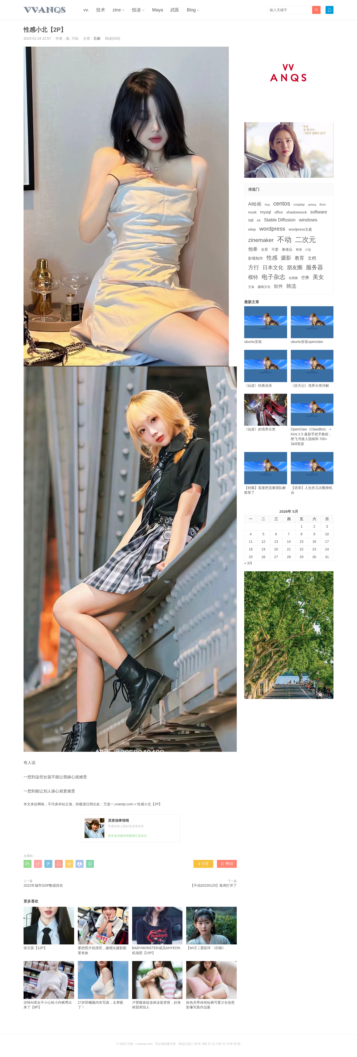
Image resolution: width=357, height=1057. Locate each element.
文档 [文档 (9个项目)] (312, 258)
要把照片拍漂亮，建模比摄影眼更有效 (103, 931)
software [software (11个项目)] (318, 212)
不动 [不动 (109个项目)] (284, 239)
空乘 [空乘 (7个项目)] (305, 277)
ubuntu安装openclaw (312, 325)
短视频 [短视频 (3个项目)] (293, 278)
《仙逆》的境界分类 (265, 412)
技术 (100, 9)
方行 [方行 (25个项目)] (253, 267)
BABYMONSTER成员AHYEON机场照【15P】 (157, 931)
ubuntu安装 (265, 325)
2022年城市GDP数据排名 (43, 885)
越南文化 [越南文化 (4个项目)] (264, 287)
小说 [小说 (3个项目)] (308, 249)
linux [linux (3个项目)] (323, 204)
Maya (157, 9)
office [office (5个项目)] (278, 212)
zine (117, 9)
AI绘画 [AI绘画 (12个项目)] (254, 204)
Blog (191, 9)
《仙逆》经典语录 (265, 368)
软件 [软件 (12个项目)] (278, 286)
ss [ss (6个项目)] (259, 220)
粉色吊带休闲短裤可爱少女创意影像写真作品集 (211, 985)
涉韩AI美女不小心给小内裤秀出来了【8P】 (49, 985)
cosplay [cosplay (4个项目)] (299, 204)
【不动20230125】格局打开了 (213, 885)
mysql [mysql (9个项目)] (265, 212)
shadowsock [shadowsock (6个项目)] (296, 212)
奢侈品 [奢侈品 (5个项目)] (287, 249)
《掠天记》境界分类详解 (312, 368)
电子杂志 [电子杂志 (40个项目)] (273, 276)
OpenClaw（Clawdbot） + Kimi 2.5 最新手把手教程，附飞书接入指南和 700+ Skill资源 (312, 420)
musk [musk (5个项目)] (252, 212)
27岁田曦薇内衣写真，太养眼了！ (103, 985)
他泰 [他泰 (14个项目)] (253, 249)
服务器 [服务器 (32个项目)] (314, 267)
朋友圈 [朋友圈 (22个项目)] (294, 267)
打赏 (203, 864)
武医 (174, 9)
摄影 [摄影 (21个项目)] (286, 258)
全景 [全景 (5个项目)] (264, 249)
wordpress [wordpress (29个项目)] (272, 229)
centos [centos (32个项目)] (281, 203)
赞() (227, 864)
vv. (86, 9)
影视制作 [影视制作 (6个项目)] (255, 258)
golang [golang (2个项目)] (312, 204)
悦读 (136, 9)
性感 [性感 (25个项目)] (272, 258)
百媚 (96, 38)
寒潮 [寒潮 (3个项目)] (299, 249)
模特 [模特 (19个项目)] (253, 277)
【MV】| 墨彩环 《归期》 (211, 928)
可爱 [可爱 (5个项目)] (274, 249)
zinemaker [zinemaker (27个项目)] (261, 240)
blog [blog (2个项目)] (267, 204)
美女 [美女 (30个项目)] (318, 277)
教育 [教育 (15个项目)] (299, 258)
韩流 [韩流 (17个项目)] (291, 286)
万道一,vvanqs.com (118, 804)
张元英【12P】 (49, 928)
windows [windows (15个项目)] (308, 219)
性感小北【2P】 (149, 804)
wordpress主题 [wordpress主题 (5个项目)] (300, 229)
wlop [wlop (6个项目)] (252, 229)
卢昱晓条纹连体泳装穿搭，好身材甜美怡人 (157, 985)
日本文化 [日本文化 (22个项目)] (273, 267)
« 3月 (248, 563)
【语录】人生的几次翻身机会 (312, 473)
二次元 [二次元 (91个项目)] (305, 239)
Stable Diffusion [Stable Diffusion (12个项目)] (280, 219)
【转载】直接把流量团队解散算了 (265, 473)
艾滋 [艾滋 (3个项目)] (251, 287)
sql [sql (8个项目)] (250, 220)
